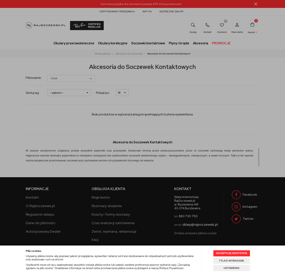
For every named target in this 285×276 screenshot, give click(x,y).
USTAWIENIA (232, 267)
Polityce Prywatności (171, 268)
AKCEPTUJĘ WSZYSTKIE (231, 253)
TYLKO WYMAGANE (231, 260)
